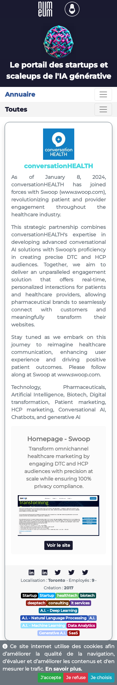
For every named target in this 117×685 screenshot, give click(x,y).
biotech (87, 595)
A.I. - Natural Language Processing (54, 618)
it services (80, 603)
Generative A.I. (52, 633)
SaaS (73, 633)
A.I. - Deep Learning (58, 610)
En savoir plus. (63, 669)
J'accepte (51, 677)
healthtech (67, 595)
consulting (58, 603)
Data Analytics (81, 625)
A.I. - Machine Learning (43, 625)
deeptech (36, 603)
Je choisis (101, 677)
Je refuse (75, 677)
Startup (29, 595)
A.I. (92, 618)
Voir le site (58, 545)
